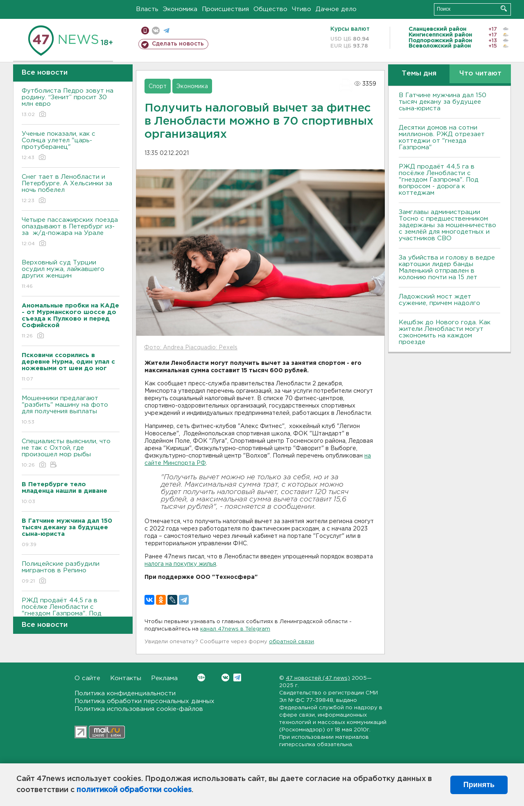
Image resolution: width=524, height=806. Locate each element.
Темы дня (419, 74)
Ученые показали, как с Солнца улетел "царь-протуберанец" (71, 146)
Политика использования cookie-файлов (139, 709)
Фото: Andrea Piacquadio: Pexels (190, 347)
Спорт (158, 86)
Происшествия (225, 9)
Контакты (125, 678)
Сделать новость (178, 43)
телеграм (166, 30)
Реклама (164, 678)
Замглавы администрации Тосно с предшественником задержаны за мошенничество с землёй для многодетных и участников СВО (447, 225)
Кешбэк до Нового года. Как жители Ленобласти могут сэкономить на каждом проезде (444, 332)
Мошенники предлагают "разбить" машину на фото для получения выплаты (71, 411)
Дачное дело (336, 9)
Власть (147, 9)
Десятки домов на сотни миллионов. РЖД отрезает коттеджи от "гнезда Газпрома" (442, 137)
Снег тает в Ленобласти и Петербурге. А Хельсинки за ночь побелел (71, 189)
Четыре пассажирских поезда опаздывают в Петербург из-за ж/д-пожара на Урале (71, 232)
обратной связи (291, 642)
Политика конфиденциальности (125, 693)
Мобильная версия (145, 30)
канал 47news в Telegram (235, 629)
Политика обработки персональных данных (145, 701)
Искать (504, 8)
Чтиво (301, 9)
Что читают (480, 74)
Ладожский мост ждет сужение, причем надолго (439, 300)
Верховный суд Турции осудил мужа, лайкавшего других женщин (71, 275)
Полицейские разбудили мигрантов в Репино (71, 573)
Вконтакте (201, 677)
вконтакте (156, 30)
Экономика (180, 9)
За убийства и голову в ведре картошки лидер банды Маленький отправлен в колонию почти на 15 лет (447, 267)
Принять (479, 785)
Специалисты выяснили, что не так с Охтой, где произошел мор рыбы (71, 454)
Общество (270, 9)
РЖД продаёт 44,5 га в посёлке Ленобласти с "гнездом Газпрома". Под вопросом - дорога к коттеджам (439, 180)
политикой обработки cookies (134, 790)
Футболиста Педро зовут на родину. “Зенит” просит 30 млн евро (71, 103)
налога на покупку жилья (180, 564)
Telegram (237, 677)
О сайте (87, 678)
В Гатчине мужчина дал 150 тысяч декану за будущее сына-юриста (442, 102)
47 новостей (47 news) (318, 678)
